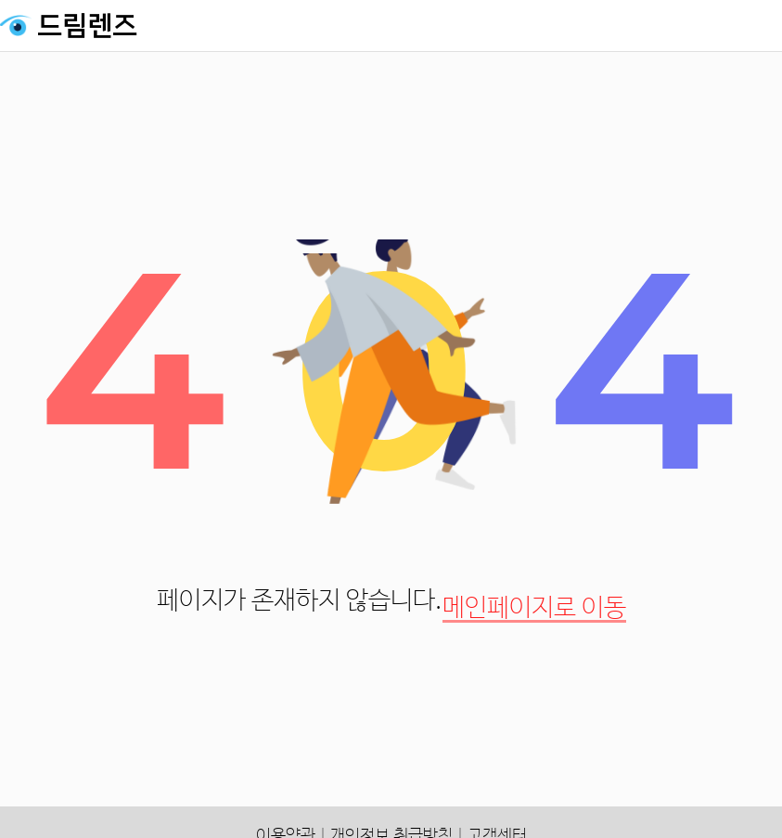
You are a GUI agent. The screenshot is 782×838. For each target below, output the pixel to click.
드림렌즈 (87, 26)
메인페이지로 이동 (534, 608)
